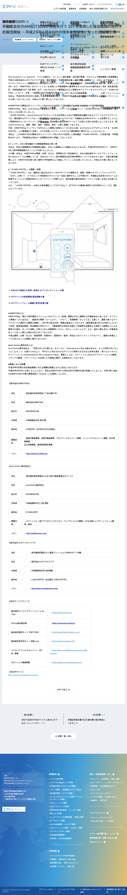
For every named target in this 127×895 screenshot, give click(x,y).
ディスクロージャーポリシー (101, 793)
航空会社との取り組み (67, 859)
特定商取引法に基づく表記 (116, 891)
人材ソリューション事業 (59, 828)
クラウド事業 (68, 793)
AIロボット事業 (76, 828)
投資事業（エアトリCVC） (73, 790)
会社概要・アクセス (57, 866)
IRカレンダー (96, 790)
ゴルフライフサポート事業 (60, 831)
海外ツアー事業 (56, 813)
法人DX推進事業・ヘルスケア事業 (62, 824)
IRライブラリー (96, 782)
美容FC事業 (79, 817)
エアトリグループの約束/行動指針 (62, 856)
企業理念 (53, 859)
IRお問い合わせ (110, 797)
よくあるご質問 (96, 797)
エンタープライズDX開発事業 (61, 817)
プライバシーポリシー (46, 891)
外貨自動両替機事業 (57, 835)
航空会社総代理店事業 (58, 810)
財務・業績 (115, 779)
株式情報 (94, 786)
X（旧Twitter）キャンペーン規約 (91, 891)
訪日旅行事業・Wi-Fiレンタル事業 (62, 786)
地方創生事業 (55, 793)
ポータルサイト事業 (57, 821)
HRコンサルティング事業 (59, 806)
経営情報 (105, 779)
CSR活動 (109, 821)
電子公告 (103, 800)
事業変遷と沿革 (56, 863)
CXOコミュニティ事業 (58, 803)
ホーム (87, 47)
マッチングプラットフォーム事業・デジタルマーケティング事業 (66, 798)
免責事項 (94, 800)
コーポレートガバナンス (114, 782)
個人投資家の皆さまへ (108, 786)
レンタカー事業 (75, 810)
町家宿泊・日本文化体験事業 (60, 838)
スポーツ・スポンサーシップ (101, 817)
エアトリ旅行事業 (56, 779)
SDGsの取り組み (97, 821)
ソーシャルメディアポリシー (66, 891)
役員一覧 (71, 866)
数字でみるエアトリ (71, 863)
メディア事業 (55, 790)
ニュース (94, 47)
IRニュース (95, 779)
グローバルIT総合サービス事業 (61, 782)
